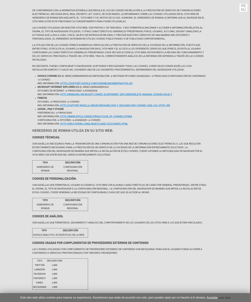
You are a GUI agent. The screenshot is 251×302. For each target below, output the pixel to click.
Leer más (224, 297)
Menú (243, 8)
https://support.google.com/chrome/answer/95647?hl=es (96, 83)
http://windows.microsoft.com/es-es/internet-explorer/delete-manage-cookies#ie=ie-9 (116, 94)
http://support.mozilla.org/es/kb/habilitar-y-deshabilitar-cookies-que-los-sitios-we (115, 105)
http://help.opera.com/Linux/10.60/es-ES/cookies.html (94, 124)
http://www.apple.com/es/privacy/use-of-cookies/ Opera (96, 116)
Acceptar (212, 297)
